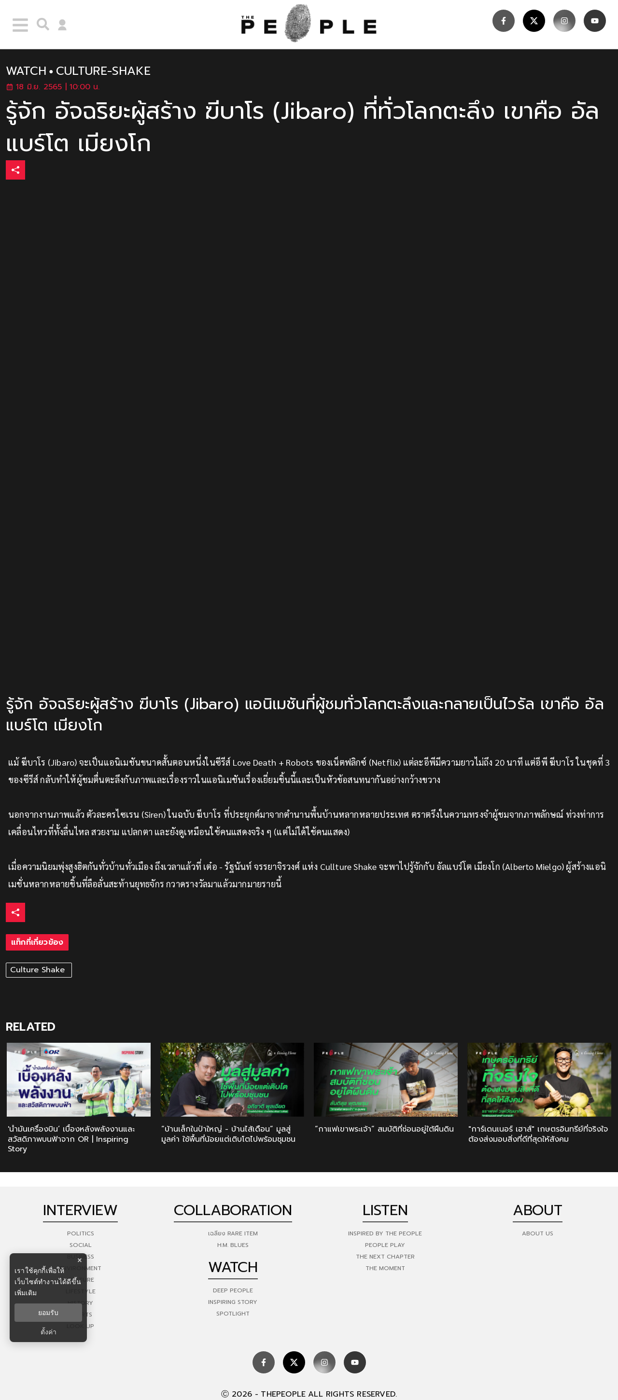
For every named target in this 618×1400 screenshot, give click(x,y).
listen (385, 1210)
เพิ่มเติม (25, 1293)
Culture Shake (39, 970)
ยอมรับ (48, 1312)
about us (537, 1233)
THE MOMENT (385, 1268)
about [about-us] (537, 1210)
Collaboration (233, 1210)
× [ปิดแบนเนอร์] (79, 1260)
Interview (80, 1210)
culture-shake (103, 71)
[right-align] (40, 24)
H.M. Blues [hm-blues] (233, 1245)
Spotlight (233, 1313)
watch (26, 71)
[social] (503, 20)
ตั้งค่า (48, 1332)
